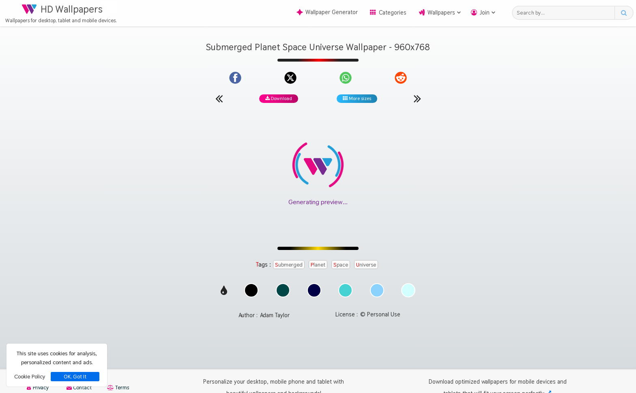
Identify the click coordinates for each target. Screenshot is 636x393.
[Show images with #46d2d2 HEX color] (345, 295)
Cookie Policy (29, 376)
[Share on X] (290, 78)
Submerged (289, 264)
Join (485, 12)
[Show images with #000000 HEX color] (251, 295)
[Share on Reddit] (401, 78)
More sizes (357, 98)
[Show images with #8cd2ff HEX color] (377, 295)
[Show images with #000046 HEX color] (314, 295)
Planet (318, 264)
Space (340, 264)
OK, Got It (75, 376)
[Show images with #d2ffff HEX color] (408, 295)
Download (278, 98)
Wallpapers (441, 12)
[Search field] (566, 12)
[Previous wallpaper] (219, 98)
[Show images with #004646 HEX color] (283, 295)
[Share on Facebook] (235, 78)
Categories (392, 12)
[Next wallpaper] (417, 98)
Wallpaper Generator (327, 12)
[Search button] (624, 12)
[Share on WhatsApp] (345, 78)
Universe (366, 264)
